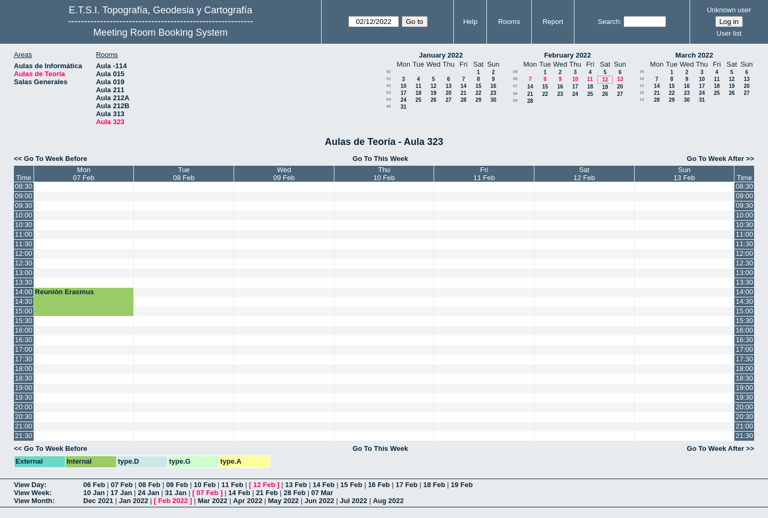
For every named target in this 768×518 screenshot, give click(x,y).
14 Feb (323, 485)
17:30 (24, 359)
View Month (33, 501)
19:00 (24, 388)
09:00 (24, 196)
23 (493, 93)
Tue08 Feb (184, 174)
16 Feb (379, 485)
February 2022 (567, 55)
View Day (29, 485)
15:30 (24, 321)
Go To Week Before (55, 159)
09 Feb (177, 485)
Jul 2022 (353, 501)
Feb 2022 (173, 501)
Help (470, 22)
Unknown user (729, 10)
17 (403, 93)
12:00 (24, 253)
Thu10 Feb (384, 174)
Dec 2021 (98, 501)
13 (448, 86)
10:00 (24, 215)
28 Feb (295, 493)
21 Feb (267, 493)
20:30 (24, 416)
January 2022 (441, 55)
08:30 (24, 186)
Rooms (509, 22)
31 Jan (175, 493)
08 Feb (150, 485)
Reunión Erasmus (64, 292)
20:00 (24, 407)
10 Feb (204, 485)
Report (552, 22)
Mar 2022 (213, 501)
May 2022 (283, 501)
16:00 (24, 330)
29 (478, 100)
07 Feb (122, 485)
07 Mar (322, 493)
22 (478, 93)
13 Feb (296, 485)
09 (515, 100)
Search (609, 22)
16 (493, 86)
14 (463, 86)
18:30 (24, 378)
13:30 (24, 282)
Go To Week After (715, 159)
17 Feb (407, 485)
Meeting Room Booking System (160, 32)
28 (463, 100)
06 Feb (94, 485)
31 (403, 107)
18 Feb (434, 485)
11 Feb (232, 485)
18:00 (24, 369)
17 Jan (121, 493)
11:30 (24, 244)
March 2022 (694, 55)
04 (388, 99)
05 (388, 106)
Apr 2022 (247, 501)
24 (403, 100)
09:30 (24, 205)
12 (433, 86)
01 (388, 78)
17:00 (24, 349)
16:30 (24, 340)
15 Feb (351, 485)
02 (388, 85)
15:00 (24, 311)
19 (433, 93)
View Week (32, 493)
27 (448, 100)
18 (418, 93)
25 (418, 100)
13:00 (24, 273)
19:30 (24, 397)
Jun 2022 (319, 501)
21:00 (24, 426)
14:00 (24, 292)
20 (448, 93)
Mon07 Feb (83, 174)
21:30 (24, 436)
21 (463, 93)
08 (515, 93)
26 (433, 100)
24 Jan (148, 493)
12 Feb (264, 485)
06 (515, 78)
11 (418, 86)
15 (478, 86)
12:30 (24, 263)
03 (388, 92)
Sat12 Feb (584, 174)
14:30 (24, 301)
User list (728, 33)
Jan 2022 (133, 501)
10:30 (24, 225)
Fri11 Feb (484, 174)
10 (403, 86)
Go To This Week (380, 159)
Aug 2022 (388, 501)
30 (493, 100)
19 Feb (462, 485)
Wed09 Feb (283, 174)
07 (515, 86)
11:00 (24, 234)
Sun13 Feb (684, 174)
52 (388, 71)
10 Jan (94, 493)
